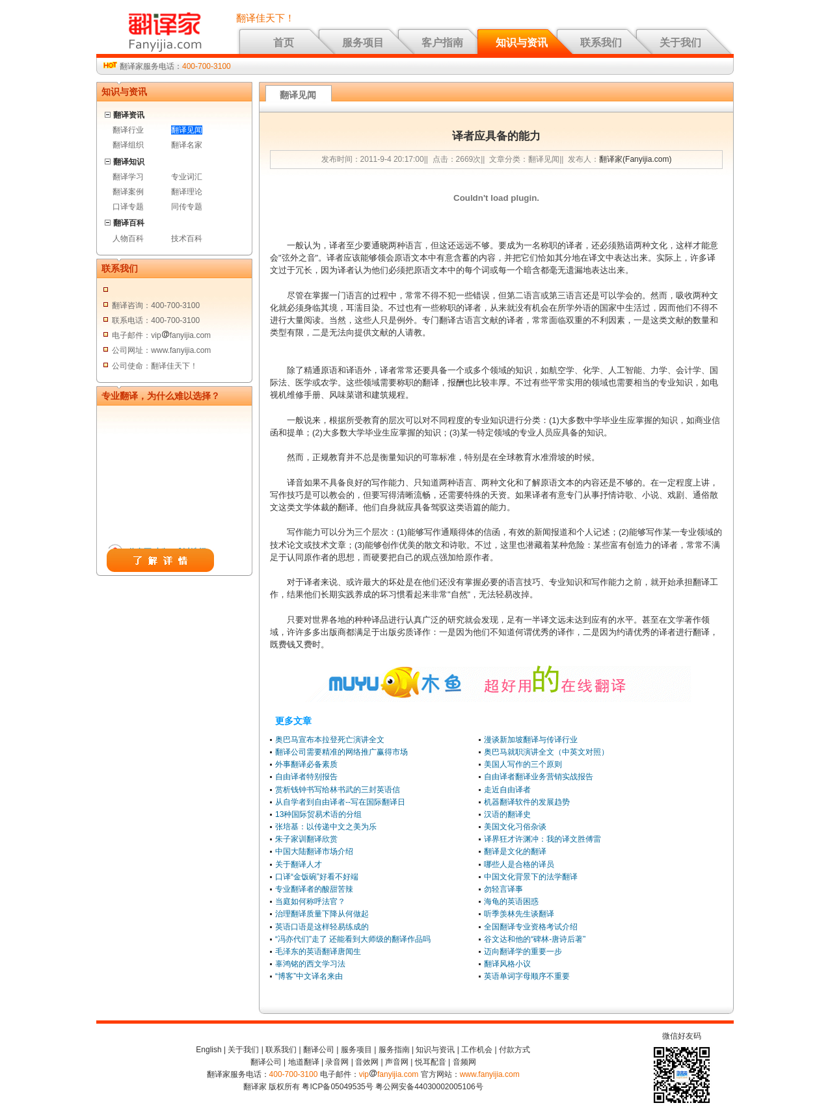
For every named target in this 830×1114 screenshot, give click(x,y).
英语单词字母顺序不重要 (527, 976)
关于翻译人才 (298, 864)
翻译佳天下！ (265, 18)
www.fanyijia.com (490, 1074)
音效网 (367, 1062)
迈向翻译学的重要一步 (523, 951)
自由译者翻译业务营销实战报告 (538, 776)
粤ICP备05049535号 (337, 1086)
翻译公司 (318, 1049)
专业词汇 (186, 176)
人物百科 (128, 238)
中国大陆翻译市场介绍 (314, 851)
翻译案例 (128, 191)
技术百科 (186, 238)
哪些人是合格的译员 (519, 864)
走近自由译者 (507, 789)
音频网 (464, 1062)
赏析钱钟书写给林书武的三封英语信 (337, 789)
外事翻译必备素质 (306, 764)
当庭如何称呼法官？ (310, 901)
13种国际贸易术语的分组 (318, 814)
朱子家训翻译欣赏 (306, 839)
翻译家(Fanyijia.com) (635, 159)
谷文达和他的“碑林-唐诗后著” (534, 939)
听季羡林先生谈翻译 (519, 913)
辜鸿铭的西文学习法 (310, 963)
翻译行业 (128, 130)
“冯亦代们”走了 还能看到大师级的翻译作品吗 (353, 939)
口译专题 (128, 206)
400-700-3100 (206, 66)
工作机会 (476, 1049)
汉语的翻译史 (507, 814)
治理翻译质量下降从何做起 (322, 913)
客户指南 (442, 42)
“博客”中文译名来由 (309, 976)
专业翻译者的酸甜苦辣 (314, 889)
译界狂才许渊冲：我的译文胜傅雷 (542, 839)
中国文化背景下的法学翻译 (531, 876)
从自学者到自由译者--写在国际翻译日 (340, 802)
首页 (283, 42)
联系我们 (601, 42)
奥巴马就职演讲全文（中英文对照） (546, 752)
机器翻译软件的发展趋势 (527, 802)
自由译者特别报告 (306, 776)
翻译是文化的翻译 (515, 851)
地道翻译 (303, 1062)
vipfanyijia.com (389, 1074)
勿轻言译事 (503, 889)
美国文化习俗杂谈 (515, 826)
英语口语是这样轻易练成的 (322, 926)
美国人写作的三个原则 (523, 764)
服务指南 (394, 1049)
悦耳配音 (430, 1062)
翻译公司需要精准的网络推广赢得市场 (341, 752)
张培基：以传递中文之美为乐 (326, 826)
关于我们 (680, 42)
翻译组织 (128, 144)
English (208, 1049)
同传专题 (186, 206)
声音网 (396, 1062)
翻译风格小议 (507, 963)
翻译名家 (186, 144)
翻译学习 (128, 176)
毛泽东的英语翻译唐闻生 (318, 951)
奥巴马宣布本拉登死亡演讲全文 (329, 739)
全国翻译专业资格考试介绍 (531, 926)
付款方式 (514, 1049)
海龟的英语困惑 (511, 901)
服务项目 (363, 42)
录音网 (337, 1062)
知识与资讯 (522, 42)
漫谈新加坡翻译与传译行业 (531, 739)
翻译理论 (186, 191)
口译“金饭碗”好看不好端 (316, 876)
